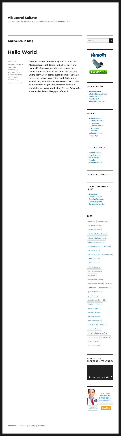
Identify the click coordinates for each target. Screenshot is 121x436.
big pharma (92, 275)
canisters (108, 283)
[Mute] (107, 377)
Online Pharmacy (95, 197)
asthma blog (13, 70)
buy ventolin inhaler (95, 279)
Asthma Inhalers (95, 118)
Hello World (22, 52)
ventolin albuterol (95, 329)
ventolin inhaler (94, 345)
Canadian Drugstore (96, 199)
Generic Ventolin (95, 96)
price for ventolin (94, 321)
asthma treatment (15, 75)
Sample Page (93, 136)
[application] (100, 372)
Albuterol (11, 65)
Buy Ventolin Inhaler (96, 204)
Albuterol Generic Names (98, 94)
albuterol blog (102, 221)
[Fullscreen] (111, 377)
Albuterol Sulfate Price (97, 101)
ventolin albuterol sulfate (97, 333)
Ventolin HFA (94, 99)
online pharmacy (94, 312)
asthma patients (14, 72)
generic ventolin (94, 300)
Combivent (95, 123)
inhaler (90, 304)
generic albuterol (105, 288)
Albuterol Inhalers (95, 92)
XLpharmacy (93, 194)
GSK (9, 77)
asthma (15, 67)
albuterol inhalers (94, 226)
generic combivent (95, 292)
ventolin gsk (105, 337)
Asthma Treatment (96, 133)
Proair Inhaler (94, 158)
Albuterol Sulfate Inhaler (97, 238)
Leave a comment (15, 83)
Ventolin (15, 77)
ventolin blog (13, 79)
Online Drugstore (95, 202)
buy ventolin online (95, 283)
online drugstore (94, 308)
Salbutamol (95, 128)
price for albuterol (94, 316)
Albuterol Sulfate (22, 18)
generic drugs (93, 296)
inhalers (99, 304)
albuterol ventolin (95, 246)
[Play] (90, 377)
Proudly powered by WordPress (34, 426)
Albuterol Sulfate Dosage (97, 234)
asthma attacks (93, 254)
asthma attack (93, 250)
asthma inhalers (94, 263)
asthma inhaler (93, 259)
